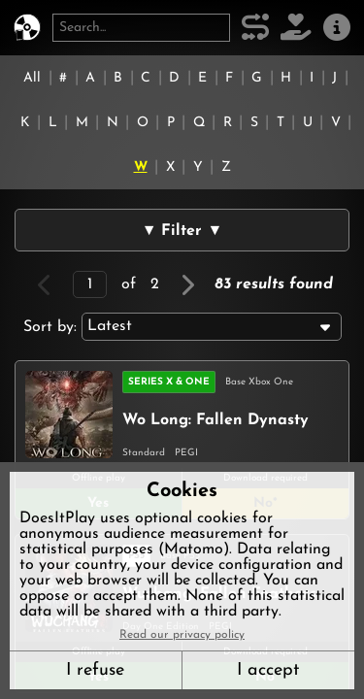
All (32, 78)
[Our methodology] (255, 27)
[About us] (336, 27)
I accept (268, 670)
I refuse (95, 670)
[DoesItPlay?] (27, 27)
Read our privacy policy (182, 635)
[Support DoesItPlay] (296, 27)
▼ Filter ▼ (182, 231)
